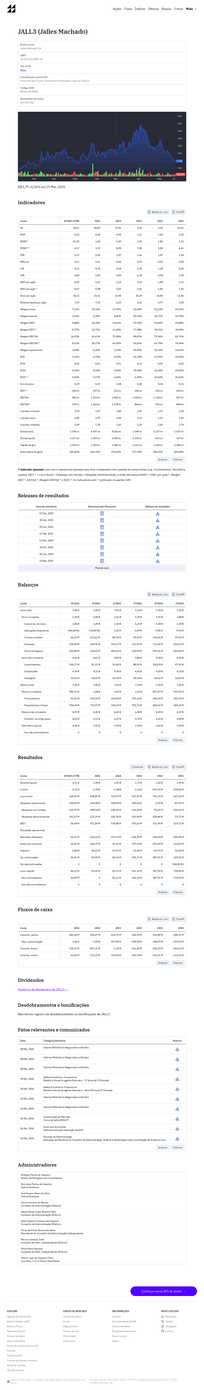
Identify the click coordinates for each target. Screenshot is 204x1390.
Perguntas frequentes (124, 1331)
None (23, 70)
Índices (140, 9)
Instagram (171, 1326)
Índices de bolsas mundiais (22, 1360)
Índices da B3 (14, 1355)
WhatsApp (171, 1316)
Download (157, 513)
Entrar (178, 9)
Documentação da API (124, 1321)
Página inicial (70, 1326)
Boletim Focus (15, 1326)
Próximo (177, 459)
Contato (116, 1316)
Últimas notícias (16, 1370)
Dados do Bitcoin (16, 1331)
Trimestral (137, 766)
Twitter (169, 1321)
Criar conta (69, 1340)
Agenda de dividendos (19, 1316)
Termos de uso (71, 1331)
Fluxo (128, 9)
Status (115, 1340)
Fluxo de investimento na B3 (22, 1345)
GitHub (169, 1331)
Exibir (102, 513)
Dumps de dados (16, 1336)
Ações (117, 9)
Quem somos (119, 1336)
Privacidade (69, 1336)
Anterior (162, 459)
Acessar (177, 1049)
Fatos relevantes (16, 1340)
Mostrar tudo (102, 568)
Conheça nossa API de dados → (164, 1291)
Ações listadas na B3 (18, 1321)
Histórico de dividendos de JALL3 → (43, 989)
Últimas (153, 9)
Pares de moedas (16, 1365)
